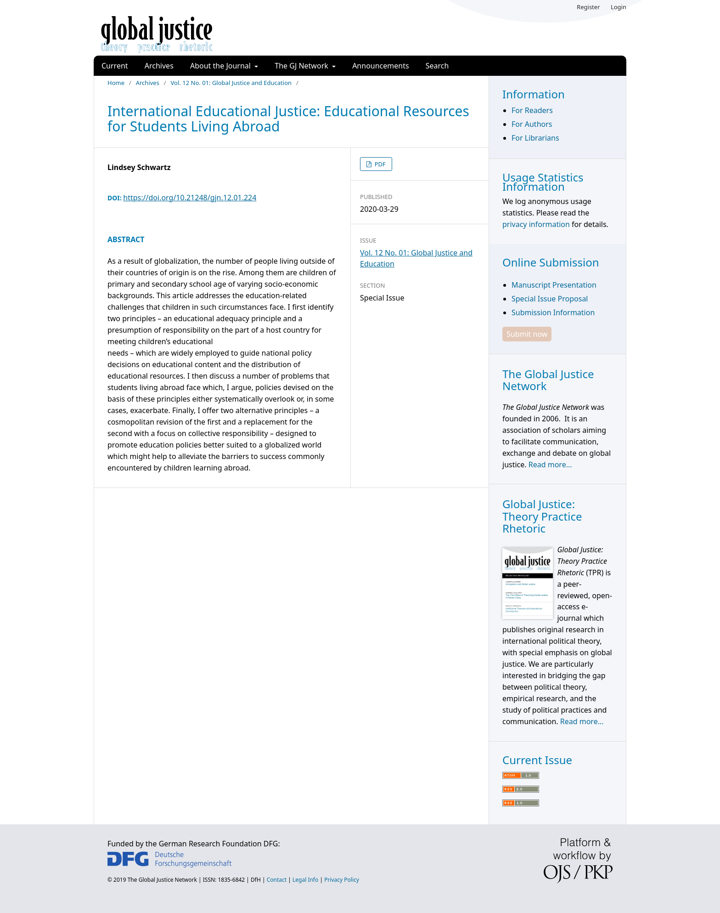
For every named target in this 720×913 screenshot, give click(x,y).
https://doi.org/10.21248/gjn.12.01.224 (189, 198)
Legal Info (305, 880)
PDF (379, 164)
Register (588, 7)
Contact (277, 880)
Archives (159, 66)
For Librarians (535, 138)
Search (437, 66)
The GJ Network (302, 66)
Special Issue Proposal (550, 299)
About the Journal (221, 66)
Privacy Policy (341, 880)
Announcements (380, 66)
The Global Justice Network (162, 880)
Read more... (550, 464)
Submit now (526, 334)
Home (115, 83)
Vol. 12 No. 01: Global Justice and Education (231, 83)
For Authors (532, 124)
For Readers (532, 110)
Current (114, 66)
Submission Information (553, 312)
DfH (256, 880)
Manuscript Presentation (554, 285)
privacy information (536, 224)
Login (618, 7)
